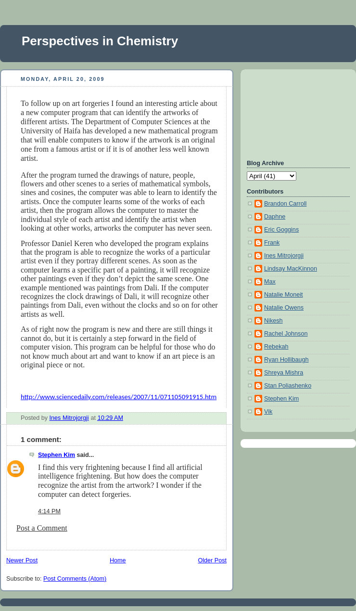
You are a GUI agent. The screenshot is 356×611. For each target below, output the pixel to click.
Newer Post (22, 560)
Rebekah (276, 346)
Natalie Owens (284, 307)
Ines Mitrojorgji (284, 255)
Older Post (212, 560)
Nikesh (273, 320)
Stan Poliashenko (287, 385)
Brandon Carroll (285, 203)
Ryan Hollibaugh (286, 359)
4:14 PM (49, 511)
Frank (272, 242)
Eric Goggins (281, 229)
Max (270, 281)
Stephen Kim (56, 455)
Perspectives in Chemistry (100, 41)
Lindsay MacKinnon (290, 268)
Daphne (274, 216)
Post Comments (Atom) (74, 578)
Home (118, 560)
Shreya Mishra (283, 372)
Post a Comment (41, 528)
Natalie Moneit (283, 294)
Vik (268, 411)
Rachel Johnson (285, 333)
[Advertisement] (290, 113)
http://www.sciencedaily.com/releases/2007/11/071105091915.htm (118, 396)
